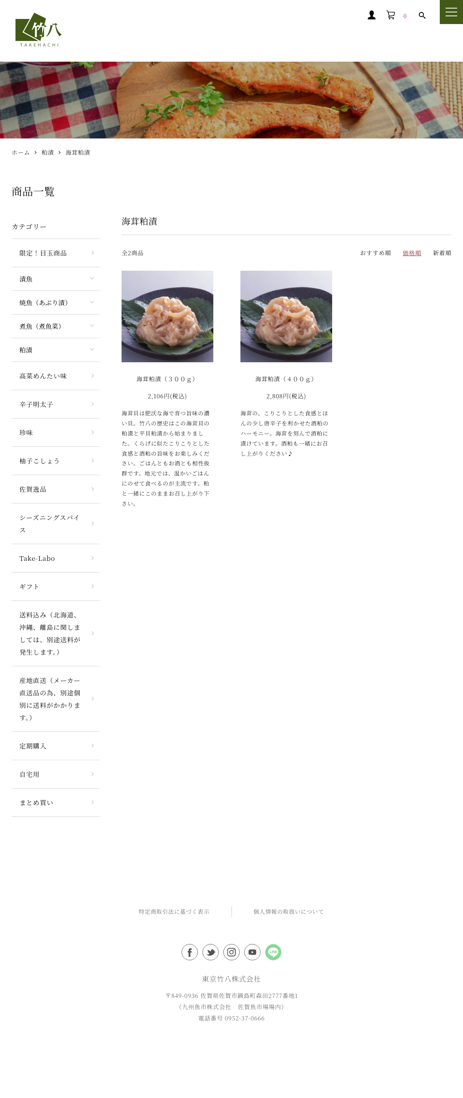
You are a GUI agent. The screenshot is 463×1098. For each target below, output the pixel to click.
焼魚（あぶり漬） (45, 303)
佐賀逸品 (32, 490)
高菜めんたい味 (43, 376)
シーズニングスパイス (49, 524)
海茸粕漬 (77, 153)
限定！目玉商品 (43, 253)
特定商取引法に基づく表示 (174, 912)
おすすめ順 (375, 253)
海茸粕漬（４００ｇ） (286, 380)
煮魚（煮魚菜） (42, 327)
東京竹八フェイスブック (190, 953)
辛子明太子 (36, 405)
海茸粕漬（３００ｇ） (168, 380)
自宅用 (29, 775)
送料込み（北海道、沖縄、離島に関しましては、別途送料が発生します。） (50, 634)
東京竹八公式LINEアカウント (273, 953)
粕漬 (48, 153)
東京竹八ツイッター (210, 953)
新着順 (442, 253)
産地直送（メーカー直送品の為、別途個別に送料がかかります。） (50, 699)
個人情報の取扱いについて (289, 912)
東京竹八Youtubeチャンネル (252, 953)
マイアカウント (329, 16)
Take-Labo (37, 559)
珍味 (26, 433)
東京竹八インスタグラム (231, 953)
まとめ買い (36, 803)
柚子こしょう (39, 461)
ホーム (21, 153)
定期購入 (32, 746)
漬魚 (26, 279)
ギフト (29, 587)
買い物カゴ (385, 16)
